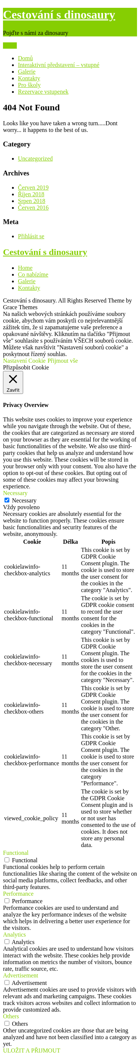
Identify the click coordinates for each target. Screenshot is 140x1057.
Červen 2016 (33, 207)
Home (25, 268)
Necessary (24, 500)
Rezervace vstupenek (43, 91)
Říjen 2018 (31, 194)
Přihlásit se (31, 236)
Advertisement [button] (20, 975)
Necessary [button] (15, 493)
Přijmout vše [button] (62, 361)
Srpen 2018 (31, 201)
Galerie (26, 71)
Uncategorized (35, 158)
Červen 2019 (33, 187)
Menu (10, 45)
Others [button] (11, 1016)
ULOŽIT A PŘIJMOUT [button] (31, 1050)
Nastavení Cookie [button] (24, 361)
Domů (25, 58)
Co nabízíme (33, 274)
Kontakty (29, 78)
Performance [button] (18, 893)
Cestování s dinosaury (59, 14)
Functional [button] (15, 853)
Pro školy (29, 85)
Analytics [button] (14, 934)
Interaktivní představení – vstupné (58, 65)
